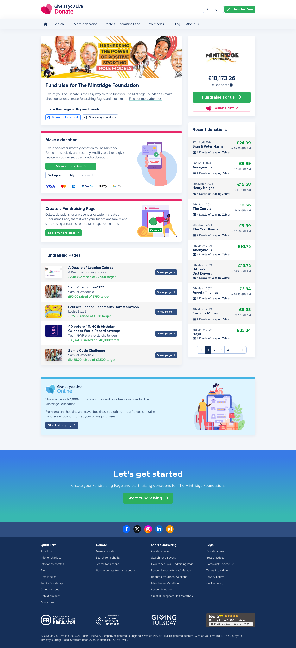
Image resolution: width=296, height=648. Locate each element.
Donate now (221, 108)
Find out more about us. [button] (145, 99)
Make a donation (85, 24)
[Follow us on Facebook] (126, 531)
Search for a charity (108, 557)
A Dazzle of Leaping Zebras (90, 268)
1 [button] (209, 349)
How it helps (48, 576)
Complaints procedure (220, 563)
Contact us (47, 602)
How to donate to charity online (115, 570)
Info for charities (51, 557)
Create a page (160, 551)
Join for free (240, 9)
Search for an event (163, 557)
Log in (213, 9)
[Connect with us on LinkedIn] (159, 531)
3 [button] (221, 350)
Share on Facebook (63, 117)
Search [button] (59, 24)
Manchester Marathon (165, 583)
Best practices (215, 557)
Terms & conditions (218, 570)
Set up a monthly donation (71, 175)
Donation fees (215, 551)
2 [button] (215, 350)
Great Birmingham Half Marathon (172, 595)
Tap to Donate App (52, 583)
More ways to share (100, 117)
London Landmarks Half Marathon (172, 570)
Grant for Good (50, 589)
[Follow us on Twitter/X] (137, 531)
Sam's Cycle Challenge (86, 350)
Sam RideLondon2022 (86, 287)
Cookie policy (214, 583)
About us (192, 24)
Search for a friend (107, 563)
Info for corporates (52, 563)
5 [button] (234, 350)
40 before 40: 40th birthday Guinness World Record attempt (94, 328)
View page (166, 272)
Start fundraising (63, 232)
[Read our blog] (170, 531)
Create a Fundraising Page (122, 24)
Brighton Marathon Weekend (169, 576)
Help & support (50, 595)
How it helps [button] (155, 24)
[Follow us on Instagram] (148, 531)
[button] (231, 85)
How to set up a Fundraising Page (172, 563)
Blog (177, 24)
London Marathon (162, 589)
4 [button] (228, 350)
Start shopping (62, 425)
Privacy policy (215, 576)
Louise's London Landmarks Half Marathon (103, 307)
